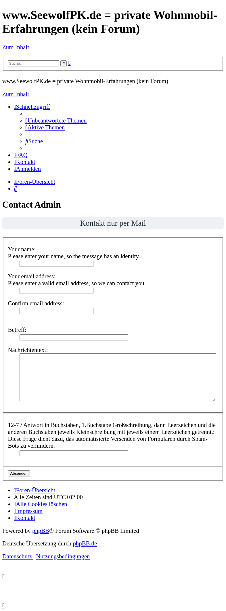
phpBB (40, 530)
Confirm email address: (36, 303)
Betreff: (17, 329)
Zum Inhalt (15, 47)
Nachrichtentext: (28, 349)
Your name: (22, 249)
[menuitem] (56, 120)
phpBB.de (85, 543)
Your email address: (31, 276)
